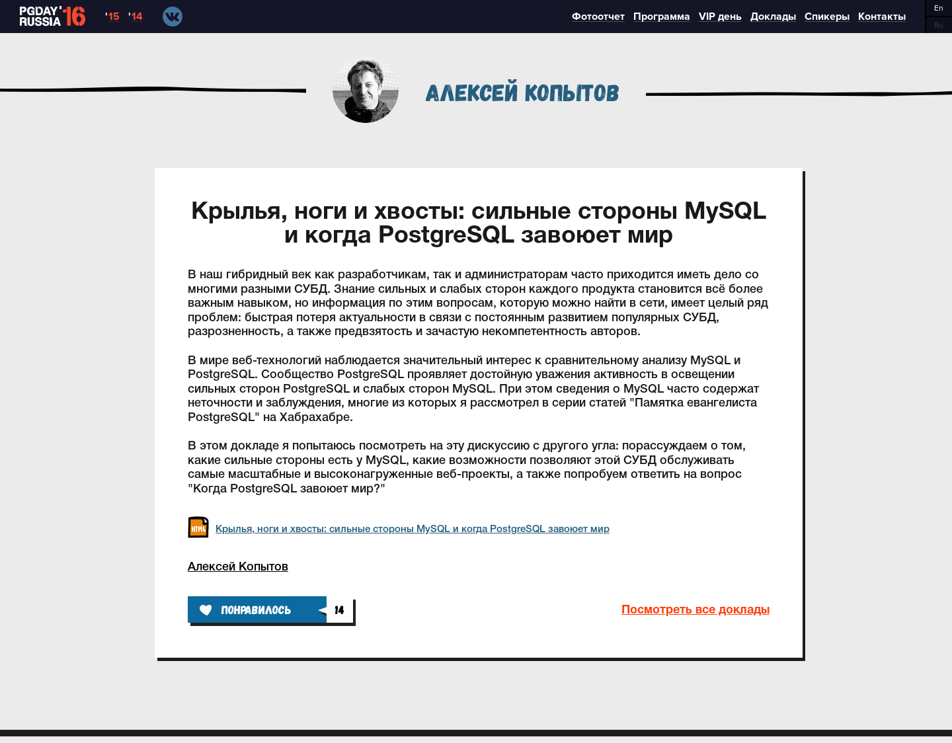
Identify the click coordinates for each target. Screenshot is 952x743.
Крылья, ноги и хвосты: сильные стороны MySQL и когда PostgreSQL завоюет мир (399, 529)
